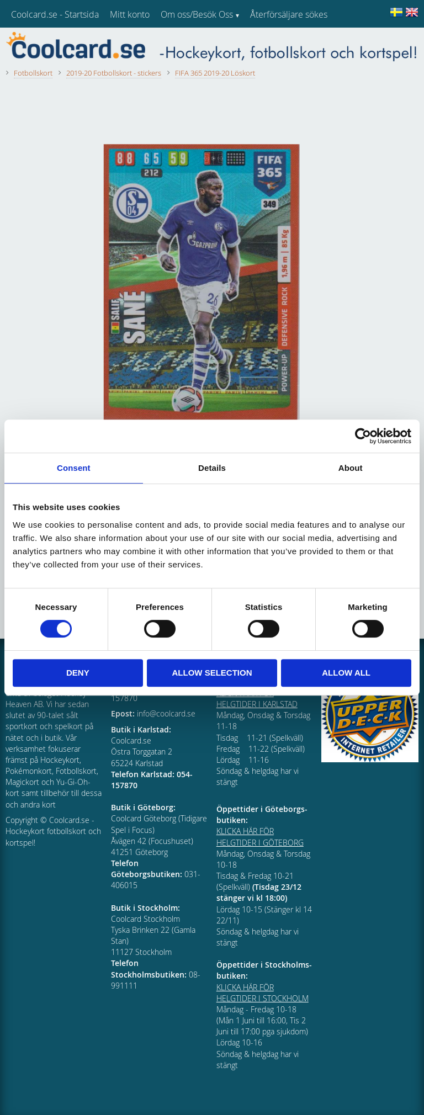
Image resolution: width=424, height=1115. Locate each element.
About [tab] (350, 467)
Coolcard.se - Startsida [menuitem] (55, 14)
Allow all (346, 672)
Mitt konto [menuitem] (130, 14)
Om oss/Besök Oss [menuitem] (197, 14)
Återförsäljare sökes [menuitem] (288, 14)
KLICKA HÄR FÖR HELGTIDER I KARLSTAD (257, 698)
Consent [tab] (74, 467)
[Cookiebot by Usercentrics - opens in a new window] (363, 436)
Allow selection (212, 672)
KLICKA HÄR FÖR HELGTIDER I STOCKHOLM (262, 993)
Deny (77, 672)
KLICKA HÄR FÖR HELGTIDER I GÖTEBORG (260, 836)
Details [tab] (212, 467)
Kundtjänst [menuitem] (271, 43)
